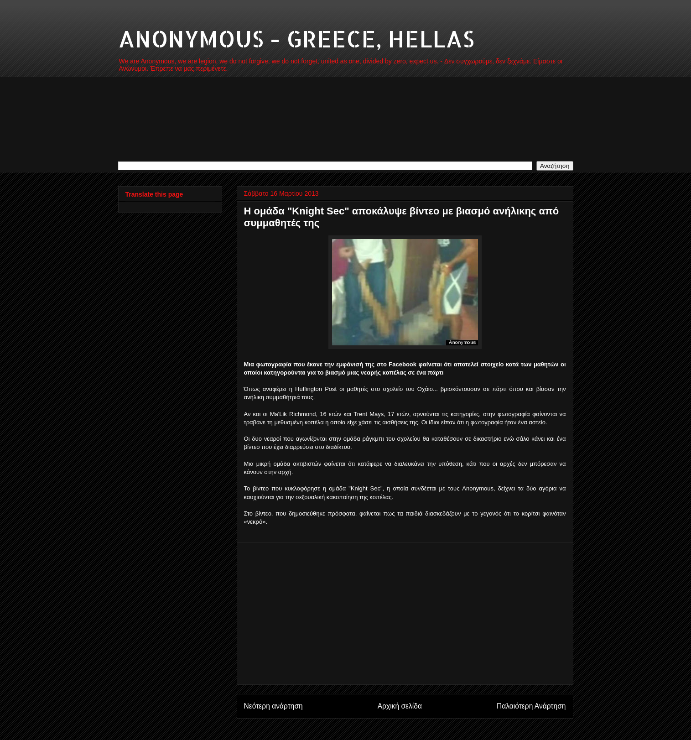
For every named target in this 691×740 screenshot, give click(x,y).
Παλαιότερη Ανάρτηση (531, 706)
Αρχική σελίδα (400, 706)
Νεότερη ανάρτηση (273, 706)
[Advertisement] (405, 613)
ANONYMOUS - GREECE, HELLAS (296, 38)
